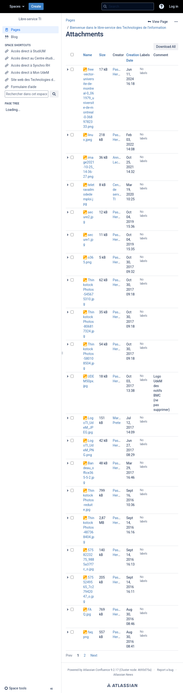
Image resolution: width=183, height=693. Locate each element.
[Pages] (30, 29)
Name (87, 55)
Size (102, 55)
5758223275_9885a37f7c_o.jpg (88, 559)
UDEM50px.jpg (88, 381)
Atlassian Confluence (96, 670)
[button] (161, 6)
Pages (70, 20)
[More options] (176, 21)
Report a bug (165, 670)
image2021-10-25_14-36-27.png (88, 167)
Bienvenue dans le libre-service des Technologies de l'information (118, 27)
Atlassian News (123, 674)
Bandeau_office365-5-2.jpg (88, 472)
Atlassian (122, 685)
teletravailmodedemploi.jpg (88, 194)
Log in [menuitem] (173, 6)
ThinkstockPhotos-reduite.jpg (88, 500)
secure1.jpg (88, 239)
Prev (69, 655)
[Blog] (30, 36)
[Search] (105, 6)
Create (36, 6)
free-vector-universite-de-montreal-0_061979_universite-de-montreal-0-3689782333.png (88, 98)
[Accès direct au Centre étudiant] (30, 58)
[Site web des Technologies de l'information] (30, 79)
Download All (166, 47)
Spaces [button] (15, 6)
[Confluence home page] (4, 6)
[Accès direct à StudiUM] (30, 51)
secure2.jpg (88, 217)
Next (93, 655)
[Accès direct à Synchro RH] (30, 65)
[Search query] (128, 6)
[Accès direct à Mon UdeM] (30, 72)
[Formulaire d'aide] (30, 86)
